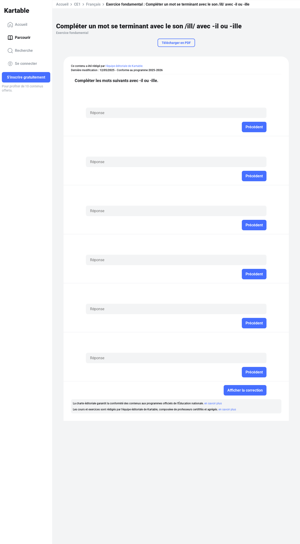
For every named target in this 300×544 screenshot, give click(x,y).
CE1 (77, 4)
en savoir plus (213, 403)
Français (93, 4)
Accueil (17, 24)
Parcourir (18, 37)
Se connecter (22, 63)
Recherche (20, 50)
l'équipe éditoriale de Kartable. (124, 66)
